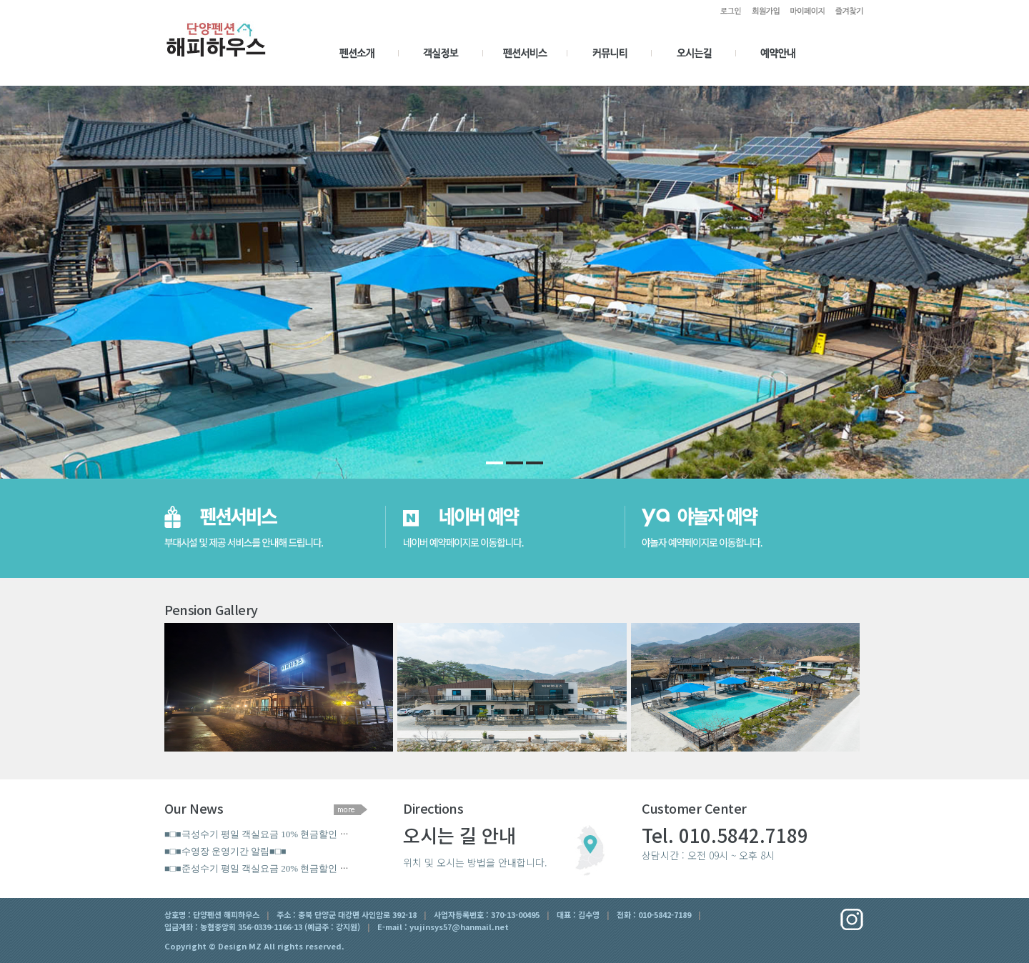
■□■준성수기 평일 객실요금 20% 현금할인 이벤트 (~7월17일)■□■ (297, 868)
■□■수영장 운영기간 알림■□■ (225, 851)
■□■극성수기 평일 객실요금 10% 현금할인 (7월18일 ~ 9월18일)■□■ (300, 834)
